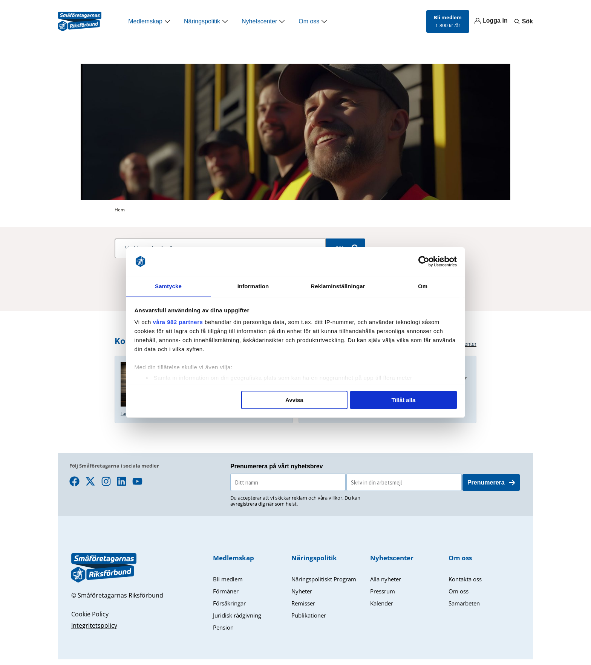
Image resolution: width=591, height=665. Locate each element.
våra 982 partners (178, 322)
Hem (120, 209)
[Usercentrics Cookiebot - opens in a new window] (424, 261)
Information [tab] (253, 286)
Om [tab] (422, 286)
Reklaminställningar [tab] (338, 286)
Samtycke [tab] (168, 286)
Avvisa (294, 400)
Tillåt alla (403, 400)
